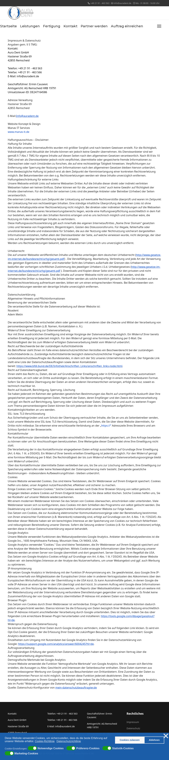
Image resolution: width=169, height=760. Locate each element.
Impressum (133, 722)
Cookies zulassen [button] (130, 740)
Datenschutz (133, 728)
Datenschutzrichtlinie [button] (69, 741)
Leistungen (30, 26)
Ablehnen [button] (154, 740)
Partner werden (94, 26)
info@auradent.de (122, 3)
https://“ (106, 425)
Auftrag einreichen (127, 26)
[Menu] (159, 26)
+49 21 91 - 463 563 (100, 3)
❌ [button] (166, 736)
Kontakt (70, 26)
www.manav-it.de (18, 132)
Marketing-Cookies (26, 753)
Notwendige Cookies (51, 748)
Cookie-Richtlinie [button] (45, 741)
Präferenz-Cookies (88, 748)
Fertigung (51, 26)
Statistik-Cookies (123, 748)
